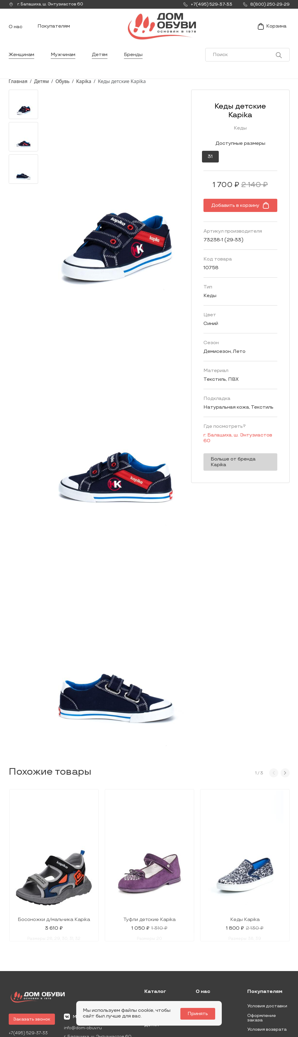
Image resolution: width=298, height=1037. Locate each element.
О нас (16, 28)
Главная (18, 85)
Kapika (83, 85)
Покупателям (54, 28)
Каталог (155, 947)
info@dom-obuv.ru (83, 983)
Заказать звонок (31, 974)
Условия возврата (267, 985)
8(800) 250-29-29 (29, 997)
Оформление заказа (261, 973)
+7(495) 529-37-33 (29, 988)
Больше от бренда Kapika (235, 448)
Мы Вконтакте (84, 972)
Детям (101, 58)
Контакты (206, 971)
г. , (47, 4)
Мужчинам (64, 58)
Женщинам (22, 58)
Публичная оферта (267, 994)
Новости (205, 961)
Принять (199, 1014)
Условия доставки (267, 961)
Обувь (63, 85)
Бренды (135, 58)
